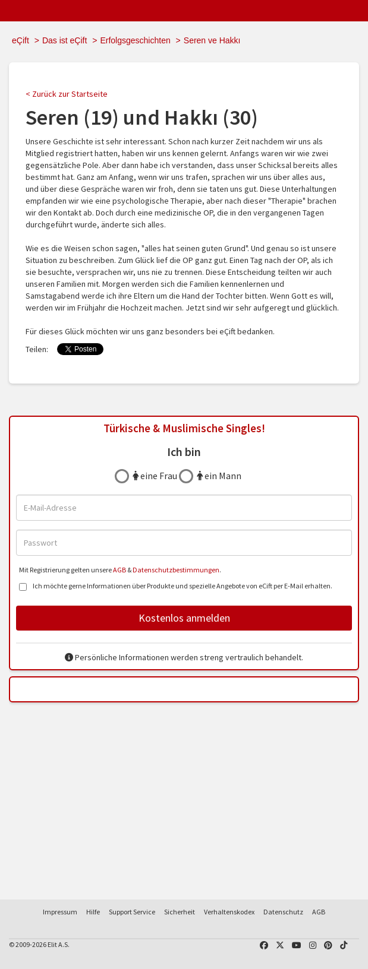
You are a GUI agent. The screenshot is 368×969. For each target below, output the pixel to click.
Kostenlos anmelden (184, 618)
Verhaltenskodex (229, 911)
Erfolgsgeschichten (135, 40)
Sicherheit (179, 911)
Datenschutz (283, 911)
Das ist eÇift (64, 40)
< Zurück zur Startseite (67, 93)
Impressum (60, 911)
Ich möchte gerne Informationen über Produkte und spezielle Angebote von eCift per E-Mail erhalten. (175, 587)
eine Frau (155, 476)
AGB (119, 569)
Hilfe (93, 911)
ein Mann (219, 476)
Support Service (132, 911)
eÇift (20, 40)
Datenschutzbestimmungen (176, 569)
